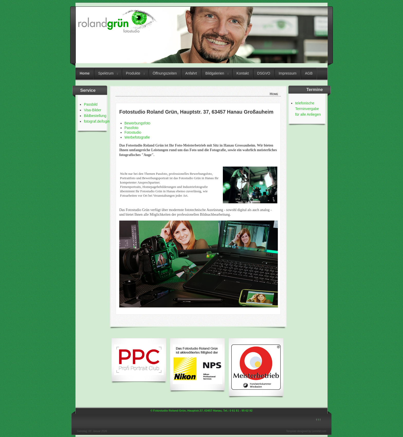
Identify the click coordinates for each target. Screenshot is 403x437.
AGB (309, 73)
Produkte (133, 73)
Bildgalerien (214, 73)
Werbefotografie (137, 137)
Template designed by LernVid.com (306, 431)
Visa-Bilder (92, 110)
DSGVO (263, 73)
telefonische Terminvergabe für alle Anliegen (308, 108)
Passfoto (131, 128)
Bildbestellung (95, 116)
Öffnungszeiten (165, 73)
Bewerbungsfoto (137, 123)
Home (85, 73)
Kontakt (242, 73)
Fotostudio (132, 132)
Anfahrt (191, 73)
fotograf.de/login (96, 121)
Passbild (90, 104)
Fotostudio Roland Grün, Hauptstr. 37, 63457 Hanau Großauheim (196, 112)
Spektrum (106, 73)
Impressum (287, 73)
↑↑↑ (318, 419)
